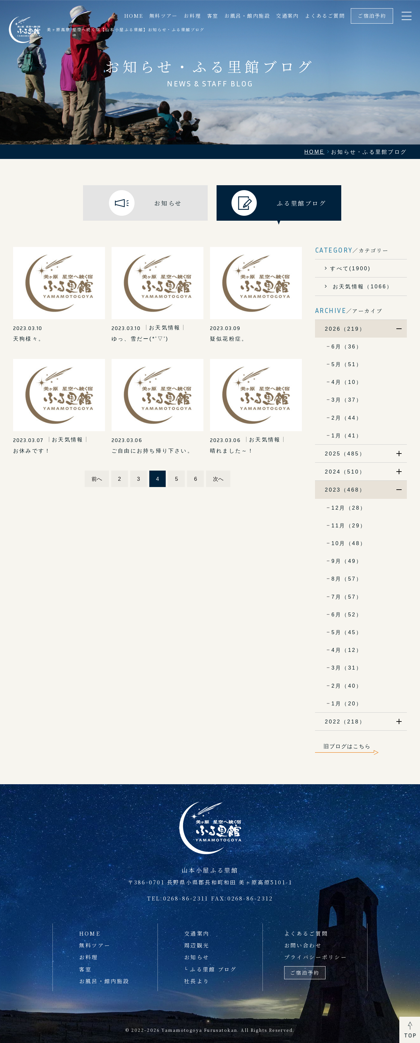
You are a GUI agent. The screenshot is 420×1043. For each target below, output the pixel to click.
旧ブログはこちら (347, 746)
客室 (213, 15)
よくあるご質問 (325, 15)
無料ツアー (163, 15)
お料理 (192, 15)
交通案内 (287, 15)
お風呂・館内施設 (247, 15)
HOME (133, 15)
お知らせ (196, 957)
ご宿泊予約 (372, 15)
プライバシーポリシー (315, 957)
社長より (196, 981)
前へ (97, 479)
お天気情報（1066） (361, 286)
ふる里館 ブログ (213, 969)
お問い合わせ (303, 945)
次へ (218, 479)
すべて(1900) (350, 268)
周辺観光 (196, 945)
